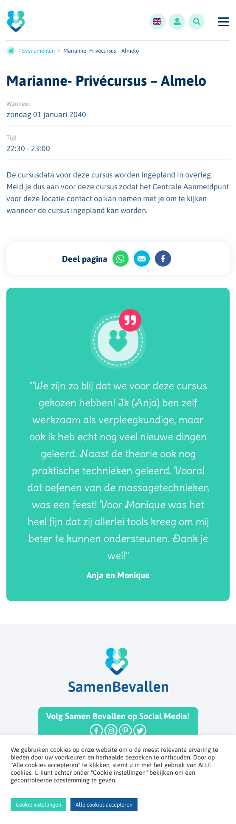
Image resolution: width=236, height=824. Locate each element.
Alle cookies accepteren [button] (104, 805)
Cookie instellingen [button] (38, 805)
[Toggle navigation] (223, 21)
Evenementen (38, 51)
